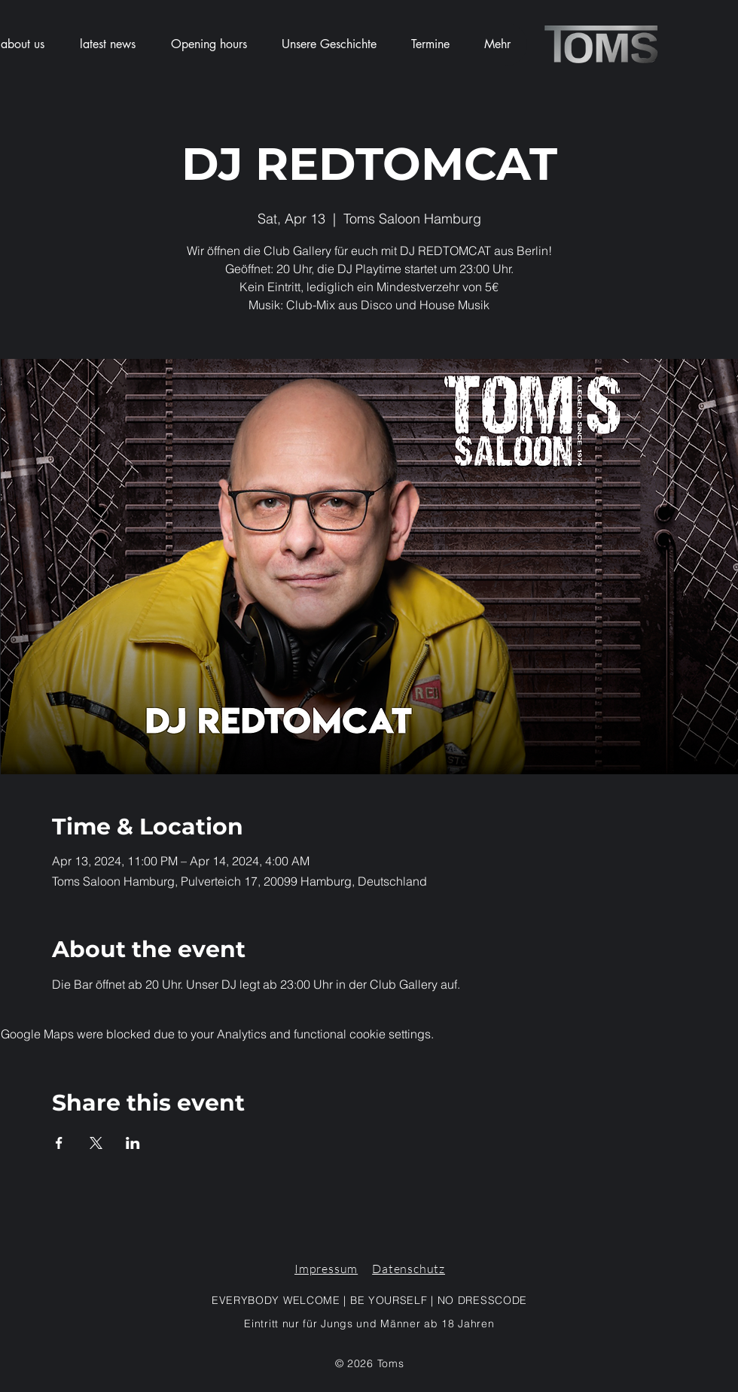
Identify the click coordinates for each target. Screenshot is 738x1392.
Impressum (326, 1268)
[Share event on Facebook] (59, 1143)
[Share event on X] (96, 1143)
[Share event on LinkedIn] (133, 1143)
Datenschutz (408, 1268)
